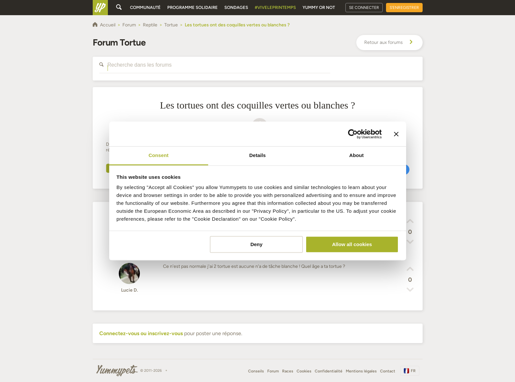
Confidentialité (328, 371)
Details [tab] (257, 155)
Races (287, 371)
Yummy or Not (319, 7)
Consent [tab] (158, 155)
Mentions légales (361, 371)
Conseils (256, 371)
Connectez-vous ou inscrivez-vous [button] (141, 333)
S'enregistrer (404, 7)
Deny (256, 244)
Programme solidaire (192, 7)
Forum (273, 371)
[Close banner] (396, 134)
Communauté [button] (145, 7)
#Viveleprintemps (275, 7)
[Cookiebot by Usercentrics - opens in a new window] (353, 134)
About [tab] (356, 155)
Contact (387, 371)
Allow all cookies (352, 244)
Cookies (304, 371)
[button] (410, 222)
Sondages (236, 7)
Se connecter (364, 7)
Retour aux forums (389, 43)
